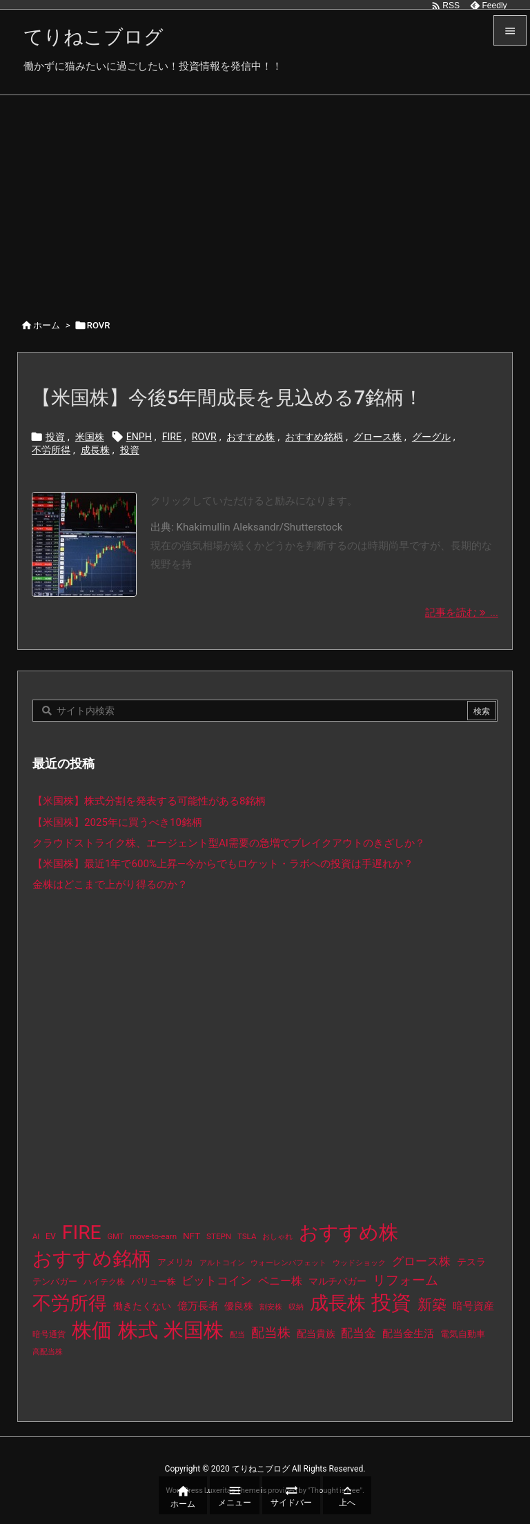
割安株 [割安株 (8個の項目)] (270, 1307)
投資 (55, 436)
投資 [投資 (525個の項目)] (391, 1302)
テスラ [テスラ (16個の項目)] (471, 1261)
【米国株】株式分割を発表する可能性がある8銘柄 (149, 801)
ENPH (139, 436)
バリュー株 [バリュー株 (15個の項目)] (153, 1281)
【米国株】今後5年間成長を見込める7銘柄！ (227, 397)
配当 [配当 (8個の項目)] (237, 1334)
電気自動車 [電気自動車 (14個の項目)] (462, 1334)
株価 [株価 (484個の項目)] (92, 1330)
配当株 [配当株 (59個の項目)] (271, 1332)
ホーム (46, 325)
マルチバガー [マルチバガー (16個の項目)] (337, 1281)
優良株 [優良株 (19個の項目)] (238, 1306)
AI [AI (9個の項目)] (35, 1236)
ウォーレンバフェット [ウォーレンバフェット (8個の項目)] (288, 1262)
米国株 (89, 436)
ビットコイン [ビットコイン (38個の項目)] (216, 1280)
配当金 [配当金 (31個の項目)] (358, 1333)
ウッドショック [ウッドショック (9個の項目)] (359, 1262)
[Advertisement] (265, 198)
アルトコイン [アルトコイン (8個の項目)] (222, 1262)
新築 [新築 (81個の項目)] (432, 1304)
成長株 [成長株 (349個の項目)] (338, 1303)
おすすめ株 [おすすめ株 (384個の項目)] (348, 1232)
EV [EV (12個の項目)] (51, 1236)
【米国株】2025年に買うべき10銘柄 (117, 822)
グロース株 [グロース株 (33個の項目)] (421, 1261)
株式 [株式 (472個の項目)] (138, 1330)
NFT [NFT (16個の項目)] (191, 1235)
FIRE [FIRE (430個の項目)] (81, 1232)
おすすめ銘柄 (314, 436)
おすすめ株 (250, 436)
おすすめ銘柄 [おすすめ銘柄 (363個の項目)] (91, 1258)
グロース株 (377, 436)
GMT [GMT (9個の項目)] (116, 1236)
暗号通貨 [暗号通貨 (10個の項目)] (49, 1334)
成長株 (95, 449)
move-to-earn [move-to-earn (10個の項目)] (153, 1236)
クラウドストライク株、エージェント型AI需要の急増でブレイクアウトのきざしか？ (228, 843)
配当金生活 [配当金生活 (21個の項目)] (408, 1333)
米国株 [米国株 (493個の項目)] (194, 1330)
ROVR (204, 436)
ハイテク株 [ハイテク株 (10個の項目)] (104, 1282)
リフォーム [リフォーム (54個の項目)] (405, 1280)
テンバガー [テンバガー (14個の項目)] (54, 1281)
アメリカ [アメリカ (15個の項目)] (175, 1262)
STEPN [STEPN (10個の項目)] (218, 1236)
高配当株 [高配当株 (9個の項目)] (47, 1351)
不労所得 (51, 449)
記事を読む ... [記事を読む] (461, 612)
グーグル (431, 436)
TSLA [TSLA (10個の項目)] (247, 1236)
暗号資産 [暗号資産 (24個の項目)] (473, 1306)
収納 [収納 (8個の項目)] (296, 1307)
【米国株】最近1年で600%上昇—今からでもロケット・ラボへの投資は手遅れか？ (222, 864)
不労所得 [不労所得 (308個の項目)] (69, 1303)
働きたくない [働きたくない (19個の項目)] (142, 1306)
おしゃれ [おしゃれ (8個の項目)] (277, 1236)
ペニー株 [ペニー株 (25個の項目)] (280, 1281)
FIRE (171, 436)
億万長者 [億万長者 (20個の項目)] (198, 1306)
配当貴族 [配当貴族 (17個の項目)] (316, 1333)
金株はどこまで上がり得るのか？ (110, 884)
